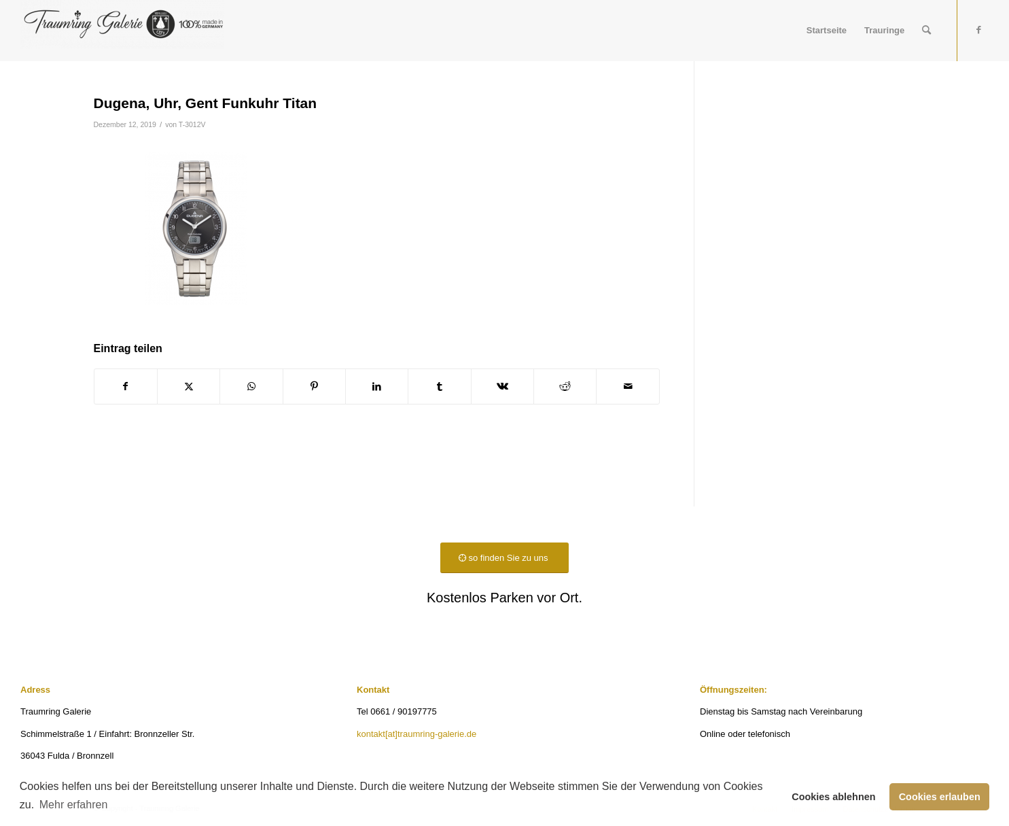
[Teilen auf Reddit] (565, 386)
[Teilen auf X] (188, 386)
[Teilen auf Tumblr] (439, 386)
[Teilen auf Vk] (502, 386)
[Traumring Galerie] (122, 30)
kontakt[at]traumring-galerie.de (416, 734)
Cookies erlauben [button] (939, 796)
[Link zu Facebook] (978, 30)
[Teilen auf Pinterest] (314, 386)
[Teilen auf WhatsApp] (251, 386)
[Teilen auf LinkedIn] (377, 386)
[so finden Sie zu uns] (504, 558)
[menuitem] (826, 30)
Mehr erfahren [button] (73, 804)
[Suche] (926, 30)
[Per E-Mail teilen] (627, 386)
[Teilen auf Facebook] (125, 386)
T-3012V (192, 124)
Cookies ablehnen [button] (833, 796)
